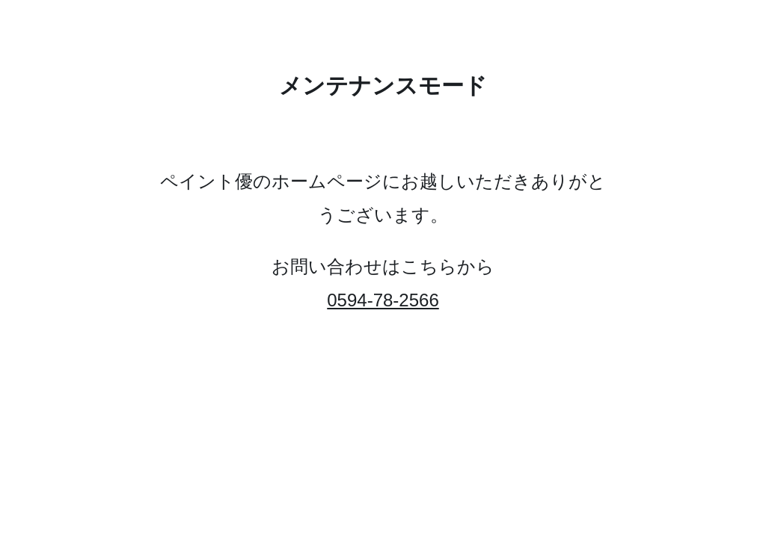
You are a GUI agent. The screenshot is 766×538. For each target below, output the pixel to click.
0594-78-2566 (382, 300)
